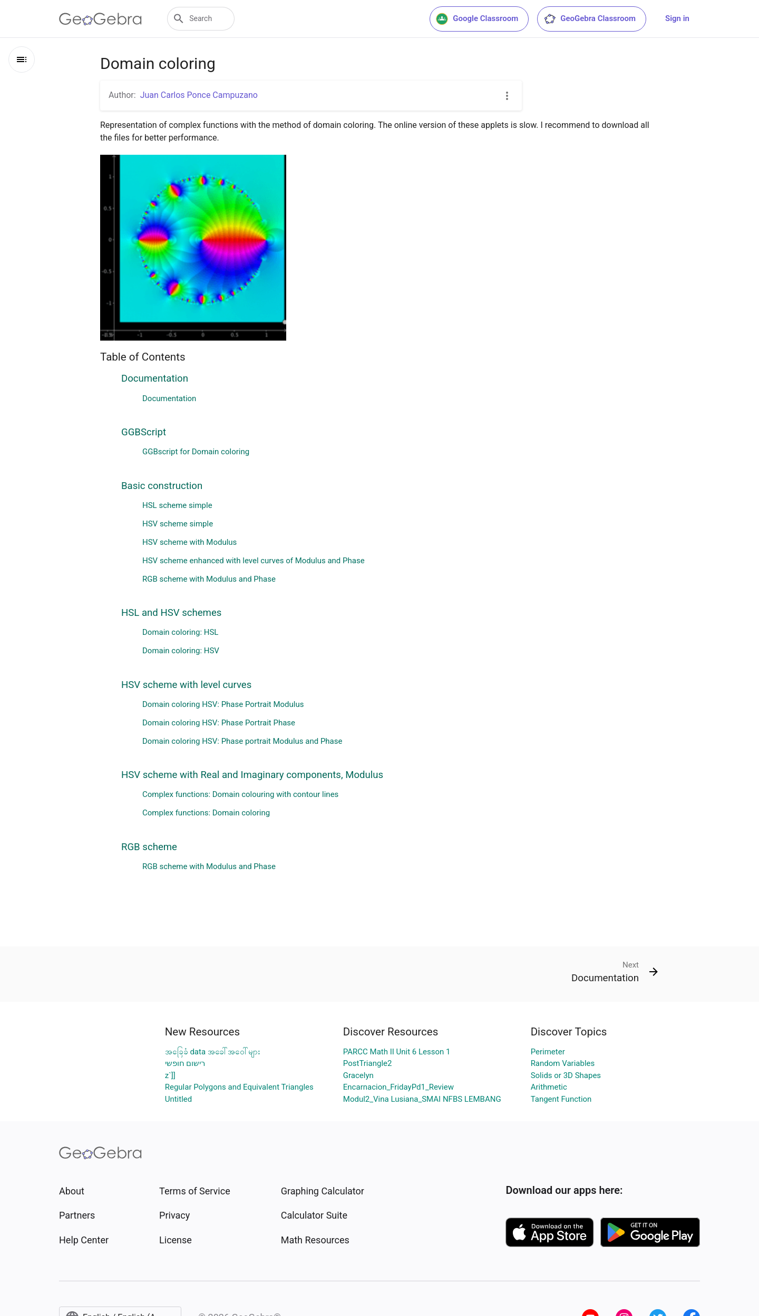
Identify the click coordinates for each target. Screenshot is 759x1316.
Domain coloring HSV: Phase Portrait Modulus (223, 704)
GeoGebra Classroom (589, 19)
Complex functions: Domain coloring (206, 812)
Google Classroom (477, 19)
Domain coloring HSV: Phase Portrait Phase (218, 722)
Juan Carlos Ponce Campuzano (199, 95)
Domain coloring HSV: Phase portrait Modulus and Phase (242, 741)
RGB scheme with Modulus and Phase (209, 579)
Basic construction (161, 486)
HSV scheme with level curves (186, 685)
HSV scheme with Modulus (189, 542)
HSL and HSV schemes (171, 613)
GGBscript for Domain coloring (195, 451)
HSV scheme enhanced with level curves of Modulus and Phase (253, 560)
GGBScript (143, 432)
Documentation (154, 378)
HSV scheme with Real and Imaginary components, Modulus (252, 775)
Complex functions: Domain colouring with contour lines (240, 794)
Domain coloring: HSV (180, 650)
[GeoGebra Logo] (100, 19)
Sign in (677, 18)
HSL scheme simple (177, 505)
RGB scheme (149, 847)
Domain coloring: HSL (180, 632)
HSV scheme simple (177, 524)
